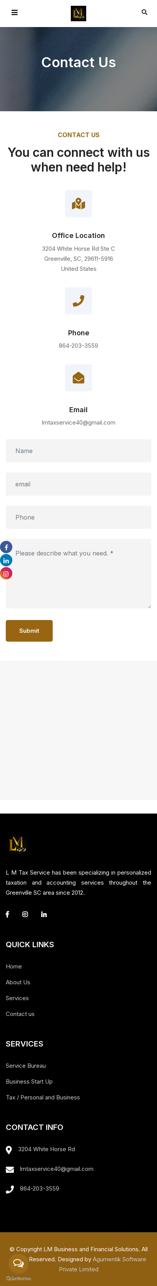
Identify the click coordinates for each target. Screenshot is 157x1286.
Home (14, 966)
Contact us (20, 1014)
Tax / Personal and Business (43, 1097)
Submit (29, 630)
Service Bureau (26, 1065)
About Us (18, 982)
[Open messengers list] (18, 1263)
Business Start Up (29, 1081)
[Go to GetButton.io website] (18, 1278)
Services (17, 998)
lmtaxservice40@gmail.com (57, 1168)
